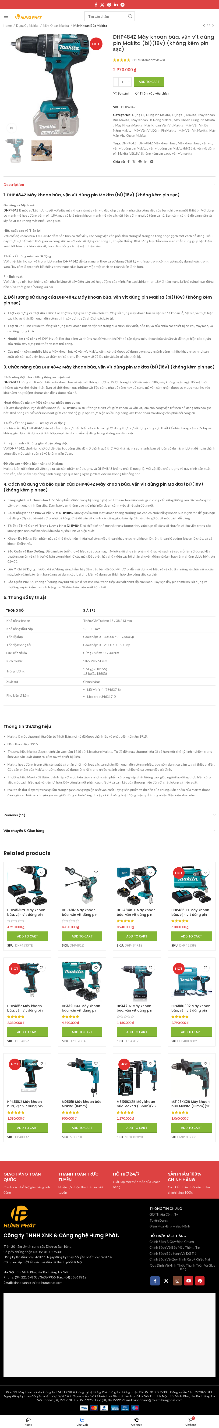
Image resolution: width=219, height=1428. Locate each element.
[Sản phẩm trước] (203, 26)
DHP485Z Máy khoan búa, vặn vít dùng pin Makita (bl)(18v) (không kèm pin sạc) (25, 1012)
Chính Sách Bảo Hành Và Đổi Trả (173, 1253)
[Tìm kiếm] (109, 16)
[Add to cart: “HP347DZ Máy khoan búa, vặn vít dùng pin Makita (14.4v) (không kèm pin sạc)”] (137, 1032)
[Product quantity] (122, 82)
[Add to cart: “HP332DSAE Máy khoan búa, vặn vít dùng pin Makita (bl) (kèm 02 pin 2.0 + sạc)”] (82, 1032)
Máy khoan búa (189, 143)
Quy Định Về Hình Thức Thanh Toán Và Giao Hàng (182, 1267)
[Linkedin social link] (116, 4)
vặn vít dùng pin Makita (130, 148)
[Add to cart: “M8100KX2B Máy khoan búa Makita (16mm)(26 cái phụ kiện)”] (137, 1128)
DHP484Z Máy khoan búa (157, 143)
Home (8, 25)
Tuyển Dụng (158, 1220)
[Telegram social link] (122, 4)
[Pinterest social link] (109, 4)
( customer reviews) (148, 60)
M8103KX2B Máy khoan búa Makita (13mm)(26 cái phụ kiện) (191, 1106)
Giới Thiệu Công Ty (163, 1214)
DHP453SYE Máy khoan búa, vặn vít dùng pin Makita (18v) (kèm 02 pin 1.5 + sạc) (26, 917)
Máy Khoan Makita (56, 25)
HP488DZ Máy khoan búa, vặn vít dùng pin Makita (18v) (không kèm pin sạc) (25, 1108)
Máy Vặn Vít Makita (193, 130)
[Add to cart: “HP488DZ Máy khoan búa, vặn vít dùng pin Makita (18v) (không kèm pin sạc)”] (27, 1128)
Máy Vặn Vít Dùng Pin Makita (155, 130)
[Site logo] (28, 16)
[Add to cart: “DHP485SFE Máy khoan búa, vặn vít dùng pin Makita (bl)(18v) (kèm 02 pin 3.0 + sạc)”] (192, 936)
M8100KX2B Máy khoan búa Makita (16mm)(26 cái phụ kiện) (136, 1106)
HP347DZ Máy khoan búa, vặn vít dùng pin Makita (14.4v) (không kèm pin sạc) (135, 1012)
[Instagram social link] (177, 1280)
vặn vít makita (182, 153)
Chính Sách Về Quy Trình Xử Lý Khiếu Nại (179, 1259)
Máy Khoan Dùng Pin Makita (194, 120)
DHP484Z (129, 143)
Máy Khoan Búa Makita (90, 25)
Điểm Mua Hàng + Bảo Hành (169, 1226)
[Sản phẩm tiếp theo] (213, 26)
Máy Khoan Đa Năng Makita (151, 120)
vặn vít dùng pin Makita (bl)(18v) (172, 148)
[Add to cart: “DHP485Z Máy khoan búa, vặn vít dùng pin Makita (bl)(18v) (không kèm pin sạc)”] (27, 1032)
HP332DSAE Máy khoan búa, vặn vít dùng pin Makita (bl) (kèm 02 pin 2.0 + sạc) (82, 1012)
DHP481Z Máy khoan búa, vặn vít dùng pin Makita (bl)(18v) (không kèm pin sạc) (80, 917)
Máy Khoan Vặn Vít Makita (164, 125)
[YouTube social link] (188, 1280)
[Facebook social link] (96, 4)
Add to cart (149, 82)
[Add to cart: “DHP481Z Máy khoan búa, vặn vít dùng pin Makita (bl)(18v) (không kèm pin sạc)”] (82, 936)
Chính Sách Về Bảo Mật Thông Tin (174, 1247)
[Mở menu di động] (6, 16)
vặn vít (207, 143)
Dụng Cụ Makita (27, 25)
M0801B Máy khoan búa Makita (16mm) (82, 1104)
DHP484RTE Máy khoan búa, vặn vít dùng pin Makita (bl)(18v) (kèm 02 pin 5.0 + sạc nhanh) (136, 917)
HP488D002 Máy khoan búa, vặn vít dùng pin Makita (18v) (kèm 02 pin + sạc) (191, 1012)
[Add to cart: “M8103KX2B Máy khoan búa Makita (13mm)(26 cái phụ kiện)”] (192, 1128)
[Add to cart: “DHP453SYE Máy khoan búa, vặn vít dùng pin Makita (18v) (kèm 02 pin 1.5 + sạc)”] (27, 936)
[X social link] (102, 4)
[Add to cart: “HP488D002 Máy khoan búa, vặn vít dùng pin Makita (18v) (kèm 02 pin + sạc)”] (192, 1032)
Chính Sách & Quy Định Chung (171, 1242)
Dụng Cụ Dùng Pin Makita (151, 115)
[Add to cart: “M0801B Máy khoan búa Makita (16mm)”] (82, 1128)
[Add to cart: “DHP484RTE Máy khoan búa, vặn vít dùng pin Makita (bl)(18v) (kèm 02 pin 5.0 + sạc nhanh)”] (137, 936)
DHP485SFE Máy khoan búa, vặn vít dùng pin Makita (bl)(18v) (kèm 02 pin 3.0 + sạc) (190, 917)
